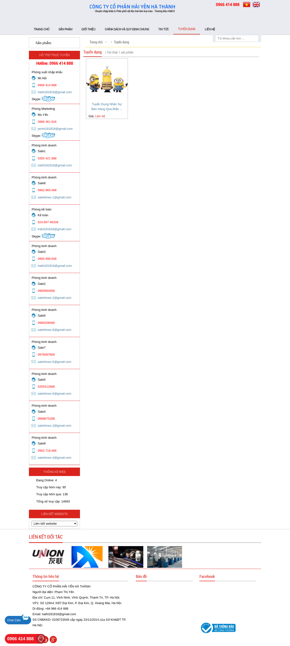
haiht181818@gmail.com (55, 92)
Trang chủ (41, 29)
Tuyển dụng (186, 29)
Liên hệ (210, 29)
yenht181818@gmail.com (55, 129)
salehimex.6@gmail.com (54, 393)
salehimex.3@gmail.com (54, 425)
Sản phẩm (65, 29)
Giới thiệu (88, 29)
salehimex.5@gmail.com (54, 362)
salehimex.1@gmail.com (54, 197)
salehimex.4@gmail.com (54, 457)
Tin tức (163, 29)
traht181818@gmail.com (54, 229)
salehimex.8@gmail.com (54, 330)
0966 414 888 (20, 638)
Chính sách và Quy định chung (127, 29)
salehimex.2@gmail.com (54, 298)
